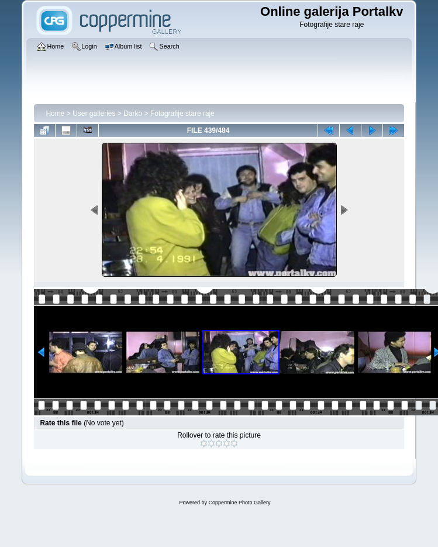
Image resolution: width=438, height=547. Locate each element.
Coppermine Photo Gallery (239, 502)
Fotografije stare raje (182, 113)
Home (55, 113)
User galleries (94, 113)
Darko (132, 113)
